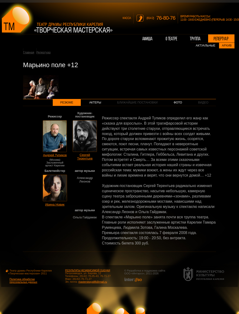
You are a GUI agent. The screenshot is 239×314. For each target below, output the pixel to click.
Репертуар (43, 52)
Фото (178, 102)
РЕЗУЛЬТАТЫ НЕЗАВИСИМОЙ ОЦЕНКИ (87, 270)
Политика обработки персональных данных (23, 280)
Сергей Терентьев (84, 156)
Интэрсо (138, 273)
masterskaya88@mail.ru (92, 281)
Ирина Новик (54, 204)
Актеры (95, 102)
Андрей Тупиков (55, 155)
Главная (28, 52)
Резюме (66, 102)
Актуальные (205, 45)
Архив (227, 45)
